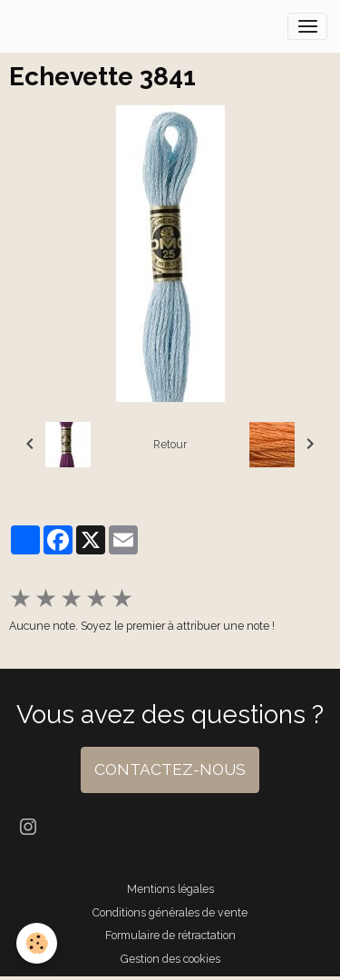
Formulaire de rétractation (170, 935)
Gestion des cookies (170, 958)
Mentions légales (170, 889)
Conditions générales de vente (170, 912)
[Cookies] (36, 943)
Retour (170, 444)
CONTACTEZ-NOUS (170, 769)
